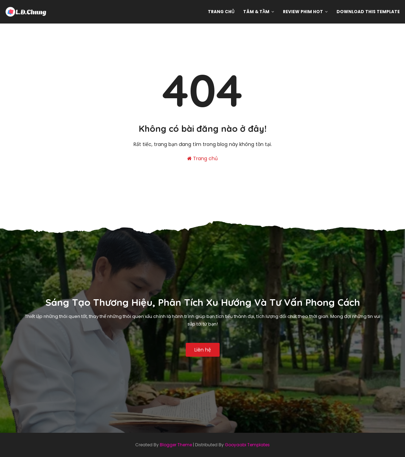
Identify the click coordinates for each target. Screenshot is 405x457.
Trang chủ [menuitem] (221, 12)
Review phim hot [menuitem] (303, 12)
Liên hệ (202, 349)
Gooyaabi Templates (247, 445)
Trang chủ (202, 158)
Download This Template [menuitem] (368, 12)
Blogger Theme (176, 445)
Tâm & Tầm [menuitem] (256, 12)
